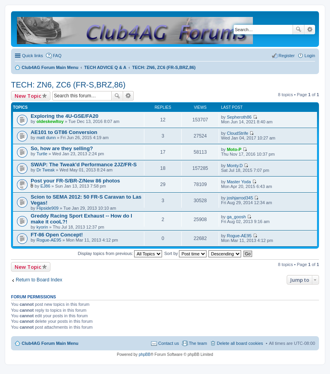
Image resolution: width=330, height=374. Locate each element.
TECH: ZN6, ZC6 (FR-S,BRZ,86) (68, 84)
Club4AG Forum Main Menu (50, 343)
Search (298, 29)
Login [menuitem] (309, 55)
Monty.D (235, 165)
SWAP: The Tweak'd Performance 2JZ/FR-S (84, 164)
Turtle (42, 153)
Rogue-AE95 (49, 240)
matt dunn (46, 137)
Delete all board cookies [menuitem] (240, 343)
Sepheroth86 (239, 117)
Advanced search (309, 29)
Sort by (185, 253)
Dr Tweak (46, 169)
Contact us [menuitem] (168, 343)
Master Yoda (239, 181)
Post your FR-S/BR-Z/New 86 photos (75, 181)
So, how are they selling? (62, 148)
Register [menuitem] (286, 55)
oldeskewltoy (50, 121)
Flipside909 (48, 208)
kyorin (42, 227)
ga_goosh (236, 216)
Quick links (32, 55)
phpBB (145, 354)
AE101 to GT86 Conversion (64, 132)
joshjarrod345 (240, 197)
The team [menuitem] (198, 343)
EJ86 (45, 186)
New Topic (28, 95)
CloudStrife (237, 133)
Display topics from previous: (120, 253)
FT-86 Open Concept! (57, 235)
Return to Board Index (39, 280)
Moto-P (234, 149)
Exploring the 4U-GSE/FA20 (64, 116)
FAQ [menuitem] (57, 55)
